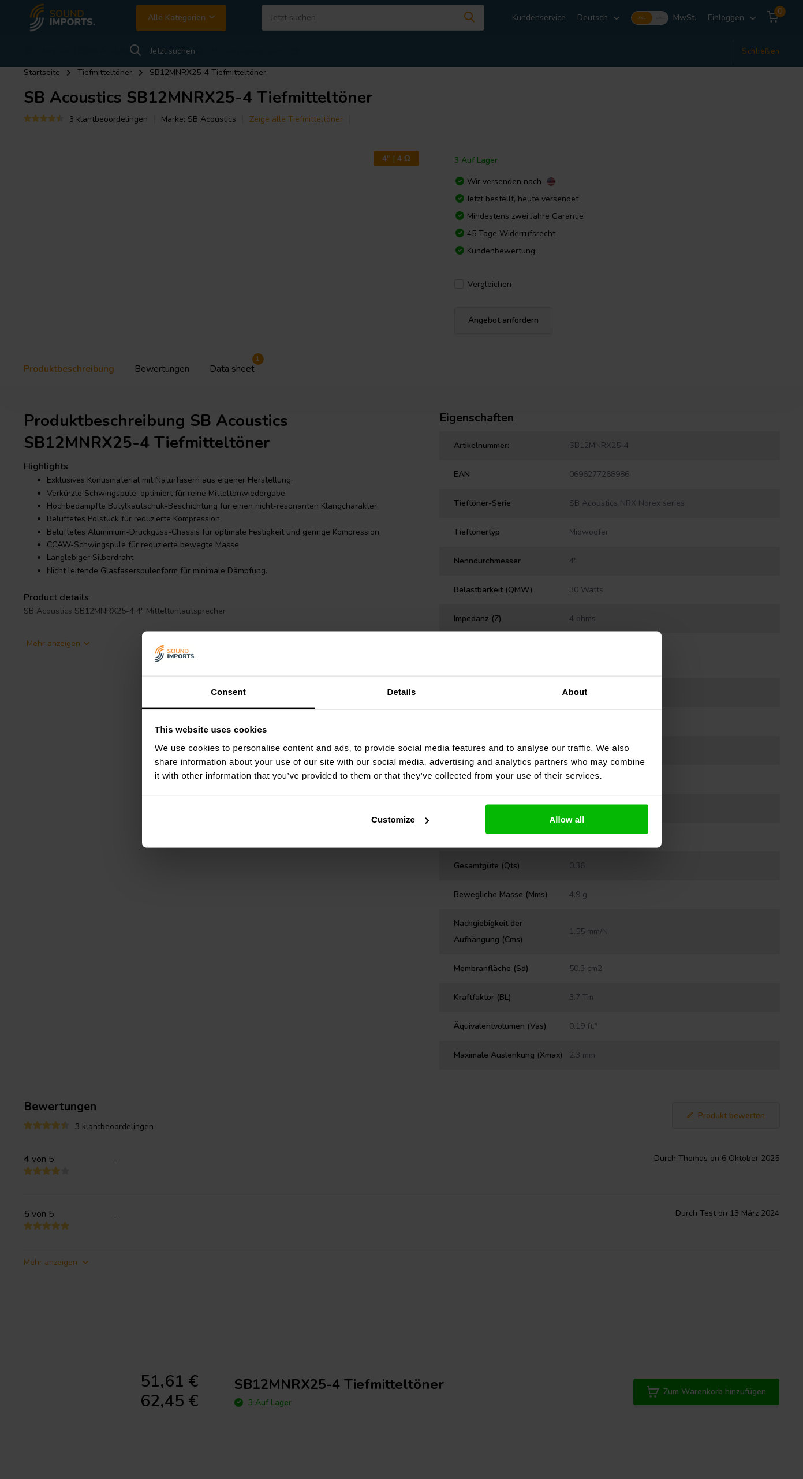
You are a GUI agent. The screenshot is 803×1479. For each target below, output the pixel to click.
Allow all (567, 819)
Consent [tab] (228, 691)
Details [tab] (401, 691)
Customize (400, 819)
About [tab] (575, 691)
